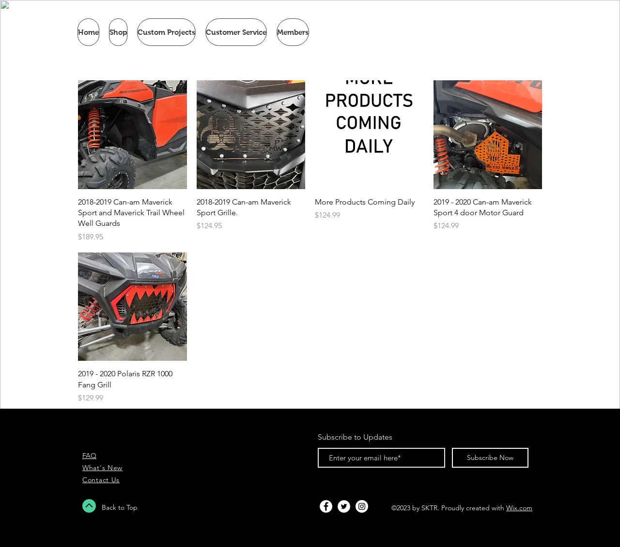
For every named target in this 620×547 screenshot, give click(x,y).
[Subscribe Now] (490, 458)
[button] (118, 32)
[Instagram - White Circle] (362, 506)
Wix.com (519, 507)
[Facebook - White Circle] (326, 506)
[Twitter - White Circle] (344, 506)
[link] (504, 32)
